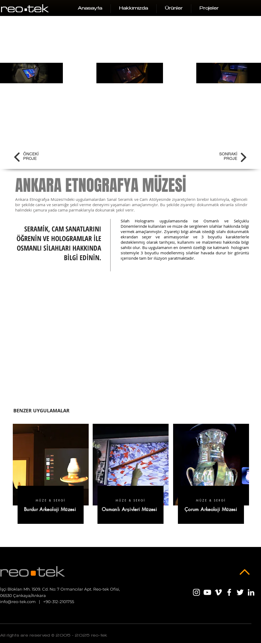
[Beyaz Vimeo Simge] (218, 592)
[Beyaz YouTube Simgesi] (207, 592)
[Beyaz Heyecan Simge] (240, 592)
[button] (174, 8)
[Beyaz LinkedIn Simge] (251, 592)
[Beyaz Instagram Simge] (196, 592)
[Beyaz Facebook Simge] (229, 592)
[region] (51, 477)
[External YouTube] (131, 339)
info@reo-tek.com (18, 601)
